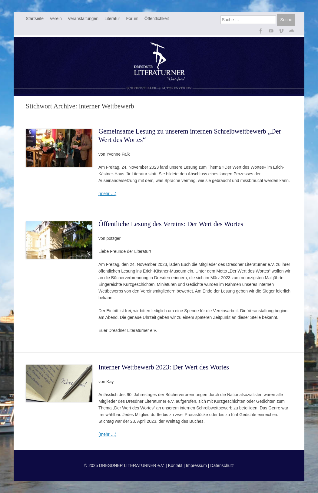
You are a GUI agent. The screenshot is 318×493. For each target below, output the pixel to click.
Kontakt (175, 465)
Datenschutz (222, 465)
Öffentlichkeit (156, 18)
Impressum (196, 465)
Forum (132, 18)
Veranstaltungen (83, 18)
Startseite (35, 18)
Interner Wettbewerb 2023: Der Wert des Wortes (163, 367)
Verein (56, 18)
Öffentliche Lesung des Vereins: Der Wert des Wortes (170, 224)
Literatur (112, 18)
